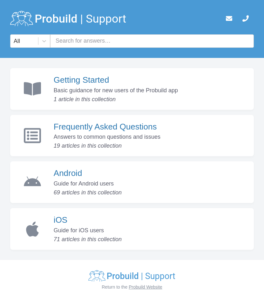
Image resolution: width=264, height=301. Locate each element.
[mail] (229, 19)
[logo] (68, 20)
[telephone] (245, 19)
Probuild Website (145, 287)
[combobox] (14, 41)
